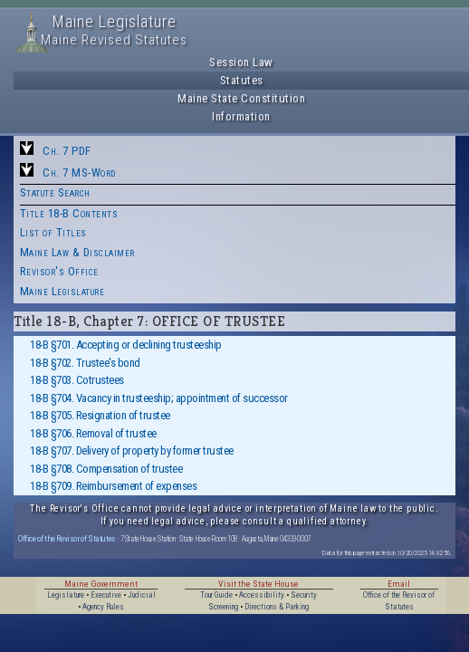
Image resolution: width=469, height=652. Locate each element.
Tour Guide (216, 594)
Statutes (241, 80)
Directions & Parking (276, 606)
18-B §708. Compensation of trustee (106, 468)
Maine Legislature (62, 291)
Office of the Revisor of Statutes (67, 538)
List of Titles (53, 232)
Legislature (65, 594)
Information (241, 116)
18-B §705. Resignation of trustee (100, 415)
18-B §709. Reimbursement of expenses (113, 486)
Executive (106, 594)
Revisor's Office (59, 271)
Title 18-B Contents (69, 213)
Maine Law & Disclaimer (77, 252)
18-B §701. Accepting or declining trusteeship (126, 344)
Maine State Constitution (241, 98)
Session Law (241, 62)
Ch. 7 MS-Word (79, 172)
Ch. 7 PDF (67, 151)
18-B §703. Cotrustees (77, 380)
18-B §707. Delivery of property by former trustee (132, 450)
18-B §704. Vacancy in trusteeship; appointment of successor (159, 398)
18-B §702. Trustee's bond (85, 362)
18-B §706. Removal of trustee (93, 433)
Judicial (142, 594)
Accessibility (261, 594)
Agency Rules (103, 606)
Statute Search (55, 192)
